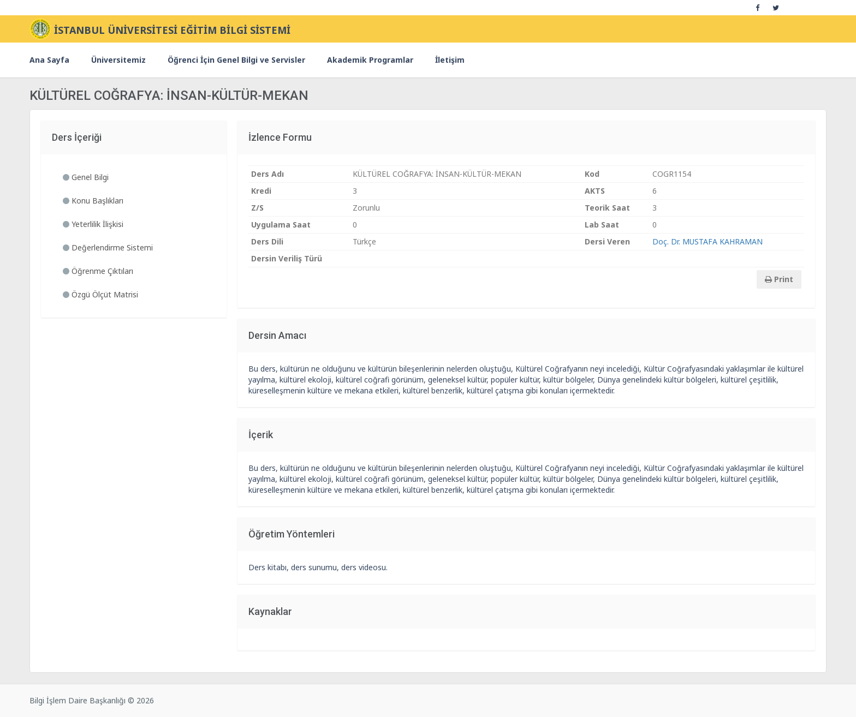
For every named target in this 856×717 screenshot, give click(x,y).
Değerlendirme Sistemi (108, 247)
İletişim (450, 60)
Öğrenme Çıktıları (98, 271)
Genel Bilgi (86, 177)
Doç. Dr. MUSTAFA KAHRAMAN (707, 241)
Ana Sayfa (49, 60)
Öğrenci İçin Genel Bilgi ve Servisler (236, 60)
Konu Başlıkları (93, 200)
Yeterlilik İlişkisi (93, 224)
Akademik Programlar (370, 60)
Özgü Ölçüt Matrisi (100, 294)
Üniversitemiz (118, 60)
